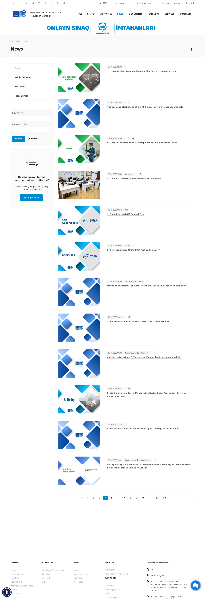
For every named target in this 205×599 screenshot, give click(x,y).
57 (157, 497)
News (17, 68)
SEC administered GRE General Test (125, 214)
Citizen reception (112, 597)
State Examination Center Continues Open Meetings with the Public (143, 428)
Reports (14, 589)
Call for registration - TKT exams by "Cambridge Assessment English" (144, 357)
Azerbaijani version (124, 3)
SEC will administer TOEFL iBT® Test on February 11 (134, 249)
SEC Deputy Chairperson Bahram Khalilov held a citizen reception (141, 71)
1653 (153, 569)
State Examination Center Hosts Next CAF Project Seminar (138, 321)
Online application (113, 589)
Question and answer (171, 3)
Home (79, 13)
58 (164, 497)
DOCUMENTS (136, 13)
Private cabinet (146, 3)
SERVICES (169, 13)
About (13, 570)
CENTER (91, 13)
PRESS (120, 13)
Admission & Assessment (53, 570)
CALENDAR (153, 13)
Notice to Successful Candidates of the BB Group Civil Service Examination (146, 285)
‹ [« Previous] (81, 497)
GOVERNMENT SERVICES (116, 574)
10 (143, 497)
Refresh (33, 138)
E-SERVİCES (110, 570)
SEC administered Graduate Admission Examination (134, 178)
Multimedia (20, 86)
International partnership (22, 585)
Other (44, 581)
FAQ (107, 593)
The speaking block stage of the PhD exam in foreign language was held (145, 106)
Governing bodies (18, 574)
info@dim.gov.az (158, 575)
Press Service (21, 95)
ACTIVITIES (106, 13)
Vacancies (15, 593)
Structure (15, 578)
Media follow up (23, 77)
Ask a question (31, 197)
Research (46, 578)
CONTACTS (186, 13)
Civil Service (47, 574)
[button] (7, 592)
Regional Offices (18, 581)
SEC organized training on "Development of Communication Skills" (142, 142)
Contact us (110, 585)
